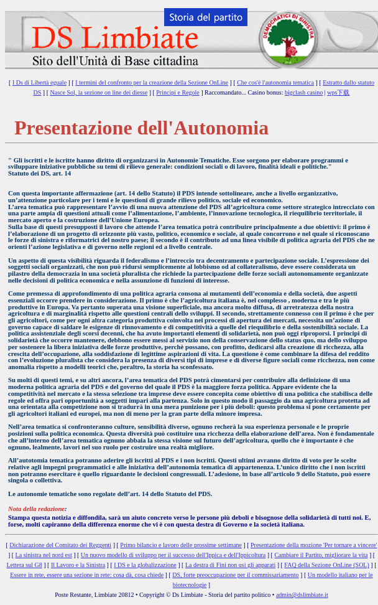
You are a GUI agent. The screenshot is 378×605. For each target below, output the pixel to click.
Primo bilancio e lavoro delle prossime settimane (181, 545)
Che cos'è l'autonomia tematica (275, 82)
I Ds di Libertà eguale (39, 82)
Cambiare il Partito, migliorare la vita (320, 554)
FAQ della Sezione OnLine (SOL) (326, 564)
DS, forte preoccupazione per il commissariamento (235, 574)
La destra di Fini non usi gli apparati (230, 564)
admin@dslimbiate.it (302, 594)
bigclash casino (304, 92)
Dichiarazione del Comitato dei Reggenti (60, 545)
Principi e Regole (177, 92)
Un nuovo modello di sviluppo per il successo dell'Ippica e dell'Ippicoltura (173, 554)
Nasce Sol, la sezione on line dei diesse (99, 92)
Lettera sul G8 (24, 564)
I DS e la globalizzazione (145, 564)
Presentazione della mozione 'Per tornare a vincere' (314, 545)
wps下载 (338, 92)
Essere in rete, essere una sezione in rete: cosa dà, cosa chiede (87, 574)
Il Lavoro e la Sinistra (78, 564)
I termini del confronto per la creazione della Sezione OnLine (151, 82)
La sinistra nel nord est (44, 554)
